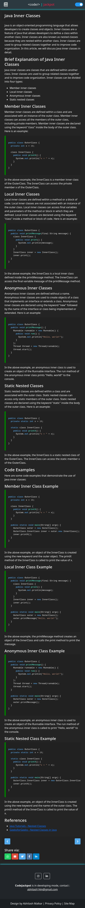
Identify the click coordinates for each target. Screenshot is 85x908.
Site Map (69, 903)
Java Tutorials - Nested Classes (28, 826)
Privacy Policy (53, 903)
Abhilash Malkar (32, 903)
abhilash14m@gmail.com (42, 889)
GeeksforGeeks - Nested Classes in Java (33, 830)
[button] (7, 841)
